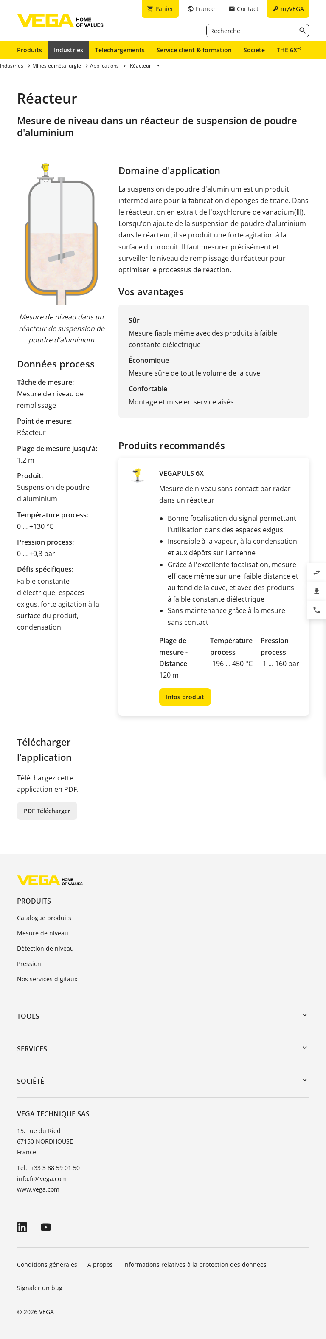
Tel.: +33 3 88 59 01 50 (48, 1168)
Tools (28, 1016)
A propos (100, 1264)
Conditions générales (47, 1264)
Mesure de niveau (42, 933)
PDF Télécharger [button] (47, 811)
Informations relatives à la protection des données (195, 1264)
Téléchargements (120, 50)
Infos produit (185, 697)
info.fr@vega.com (42, 1179)
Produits (29, 50)
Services (32, 1049)
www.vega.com (38, 1189)
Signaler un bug (39, 1288)
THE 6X (289, 49)
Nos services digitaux (47, 979)
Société (254, 50)
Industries (68, 50)
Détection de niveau (45, 948)
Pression (29, 964)
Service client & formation (194, 50)
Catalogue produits (44, 918)
